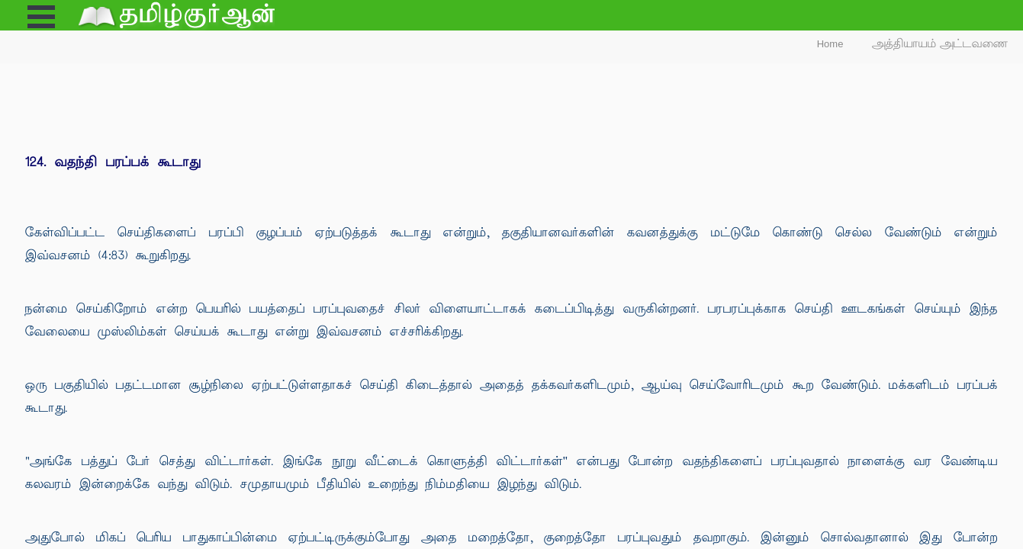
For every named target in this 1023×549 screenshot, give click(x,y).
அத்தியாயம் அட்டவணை (940, 44)
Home (830, 44)
